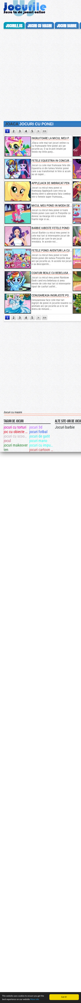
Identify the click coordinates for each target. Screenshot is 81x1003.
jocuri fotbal (38, 431)
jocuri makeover (16, 445)
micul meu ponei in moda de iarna (55, 205)
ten (6, 449)
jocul (7, 440)
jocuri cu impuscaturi (41, 445)
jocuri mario (38, 440)
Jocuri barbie (65, 427)
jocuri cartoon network (41, 449)
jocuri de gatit (39, 436)
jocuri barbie (67, 26)
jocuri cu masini (40, 26)
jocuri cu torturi (15, 427)
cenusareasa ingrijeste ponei (52, 295)
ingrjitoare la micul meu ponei (53, 138)
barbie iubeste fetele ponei (50, 228)
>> (44, 131)
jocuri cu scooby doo (16, 436)
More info (34, 999)
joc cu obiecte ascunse (16, 431)
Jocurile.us (14, 26)
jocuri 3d (35, 427)
